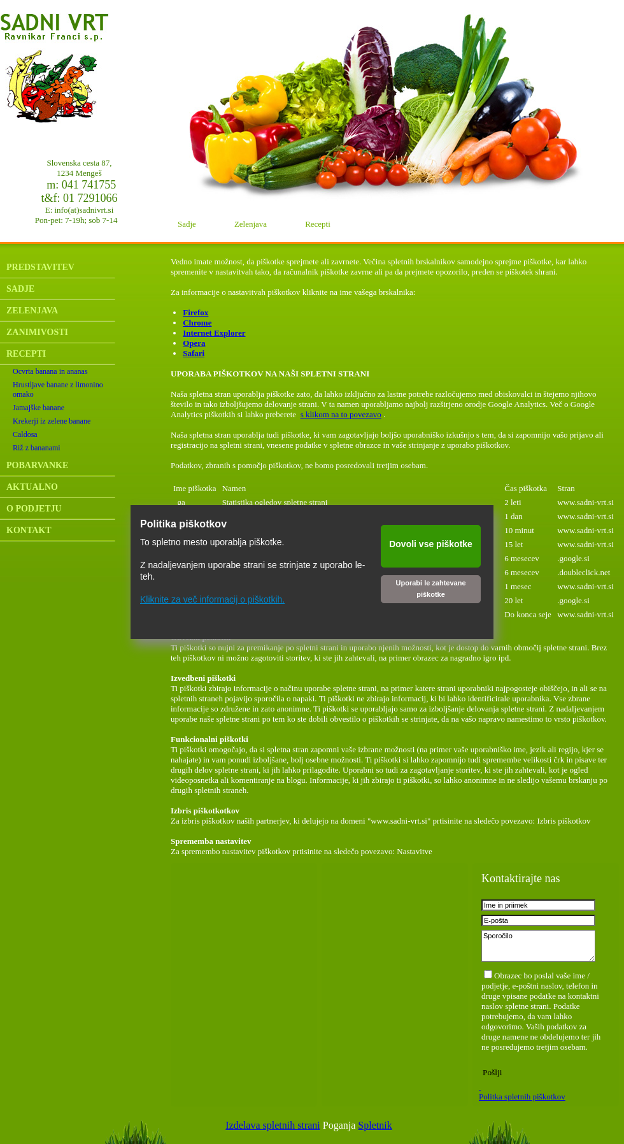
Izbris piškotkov (563, 821)
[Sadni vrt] (79, 70)
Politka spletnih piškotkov (522, 1096)
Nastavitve (414, 851)
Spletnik (375, 1125)
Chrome (197, 322)
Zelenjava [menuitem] (250, 224)
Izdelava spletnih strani (272, 1125)
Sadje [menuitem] (187, 224)
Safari (193, 353)
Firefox (195, 312)
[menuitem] (84, 267)
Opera (194, 343)
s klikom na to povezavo (341, 414)
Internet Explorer (214, 333)
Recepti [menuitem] (317, 224)
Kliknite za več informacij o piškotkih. (212, 599)
